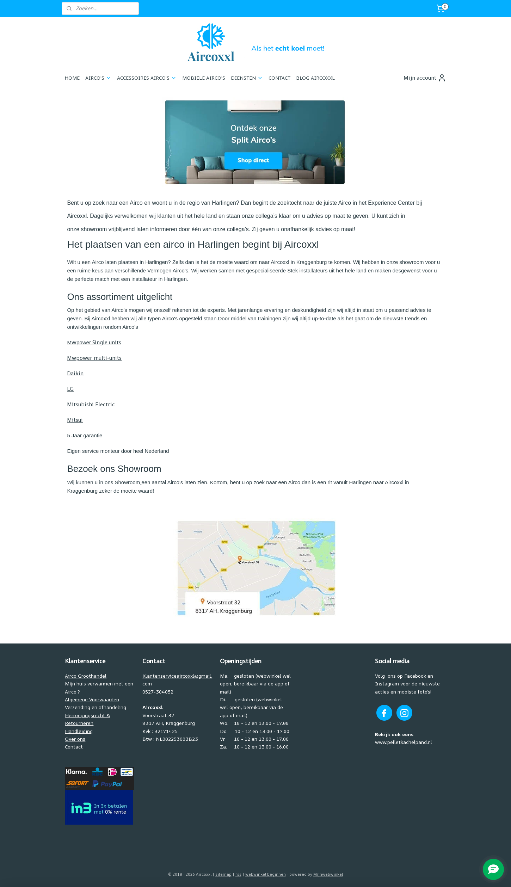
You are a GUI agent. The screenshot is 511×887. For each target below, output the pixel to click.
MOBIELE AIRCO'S (203, 77)
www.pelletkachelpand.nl (403, 742)
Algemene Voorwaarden (92, 699)
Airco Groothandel (85, 675)
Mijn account (425, 78)
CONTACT (279, 77)
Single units (94, 342)
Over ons (75, 738)
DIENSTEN (247, 77)
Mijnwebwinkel (328, 874)
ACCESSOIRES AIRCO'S (147, 77)
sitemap (223, 874)
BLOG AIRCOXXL (315, 77)
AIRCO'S (98, 77)
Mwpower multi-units (94, 358)
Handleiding (79, 731)
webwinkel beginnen (265, 874)
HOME (72, 77)
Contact (74, 746)
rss (238, 874)
